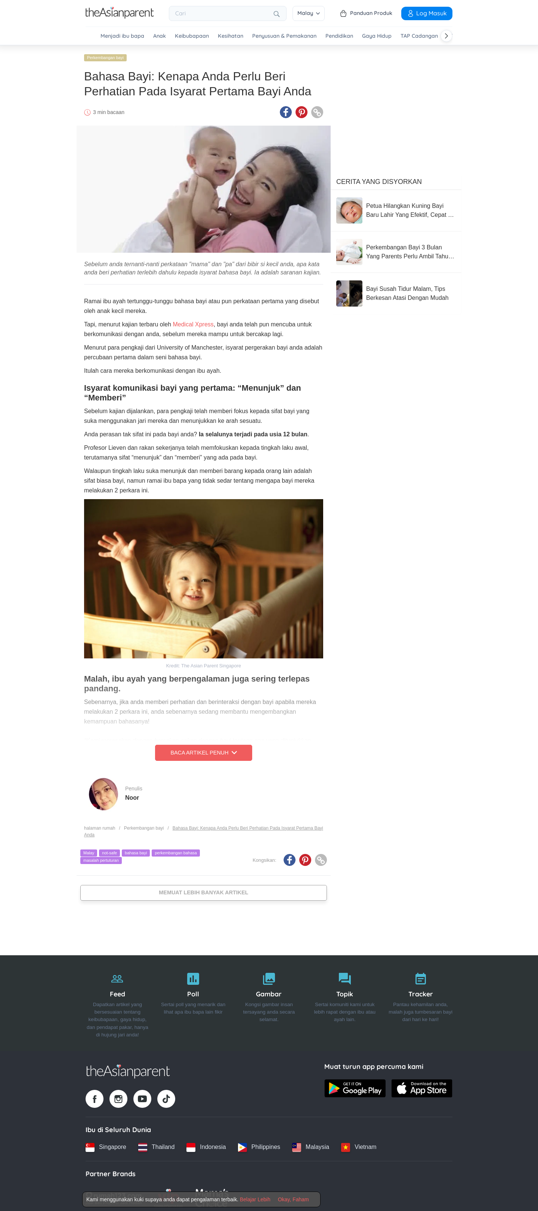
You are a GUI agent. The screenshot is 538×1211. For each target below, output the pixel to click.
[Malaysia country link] (310, 1144)
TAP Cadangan (419, 36)
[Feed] (117, 1000)
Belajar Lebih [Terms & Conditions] (255, 1199)
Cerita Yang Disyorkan (379, 179)
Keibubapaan (192, 36)
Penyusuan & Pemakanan (284, 36)
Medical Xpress (193, 322)
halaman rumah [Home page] (99, 825)
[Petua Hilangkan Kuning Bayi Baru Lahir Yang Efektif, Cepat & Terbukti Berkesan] (396, 208)
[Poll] (193, 1000)
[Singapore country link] (106, 1144)
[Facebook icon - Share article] (286, 110)
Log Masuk (427, 13)
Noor (132, 795)
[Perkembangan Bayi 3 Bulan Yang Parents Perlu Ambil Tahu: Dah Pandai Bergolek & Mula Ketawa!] (396, 249)
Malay (308, 13)
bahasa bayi (136, 850)
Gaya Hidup (377, 36)
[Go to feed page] (120, 16)
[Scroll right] (446, 36)
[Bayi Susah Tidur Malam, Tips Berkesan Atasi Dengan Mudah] (396, 291)
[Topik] (344, 1000)
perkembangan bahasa (176, 850)
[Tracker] (420, 1000)
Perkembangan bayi (105, 55)
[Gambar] (269, 1000)
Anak (159, 36)
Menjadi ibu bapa (122, 36)
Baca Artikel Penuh (203, 750)
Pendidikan (339, 36)
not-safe (109, 850)
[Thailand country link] (156, 1144)
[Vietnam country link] (358, 1144)
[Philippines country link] (259, 1144)
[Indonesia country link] (206, 1144)
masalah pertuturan (101, 857)
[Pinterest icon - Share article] (301, 110)
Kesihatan (230, 36)
